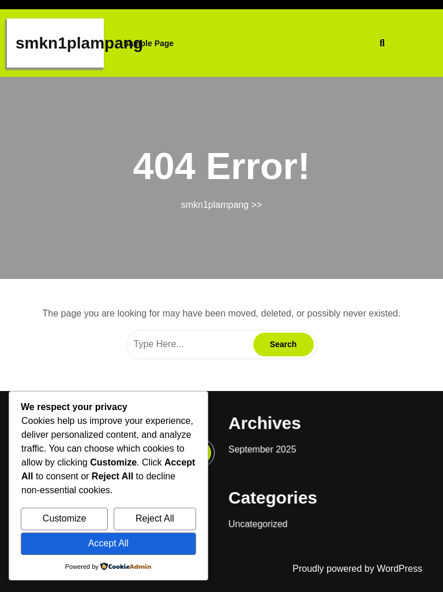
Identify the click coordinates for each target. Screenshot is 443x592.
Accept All (108, 543)
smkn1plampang (79, 43)
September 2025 (259, 445)
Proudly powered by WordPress (357, 569)
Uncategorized (254, 513)
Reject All (155, 518)
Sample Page (148, 43)
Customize (65, 518)
